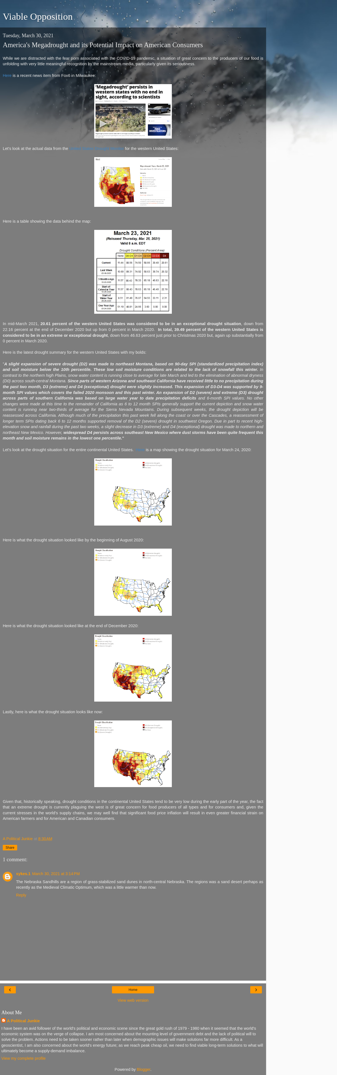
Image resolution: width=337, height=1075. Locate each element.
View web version (133, 1000)
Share (10, 848)
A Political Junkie (23, 1021)
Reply (21, 895)
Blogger (143, 1069)
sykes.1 (23, 873)
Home (133, 990)
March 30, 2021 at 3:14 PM (56, 873)
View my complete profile (23, 1058)
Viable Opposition (38, 16)
